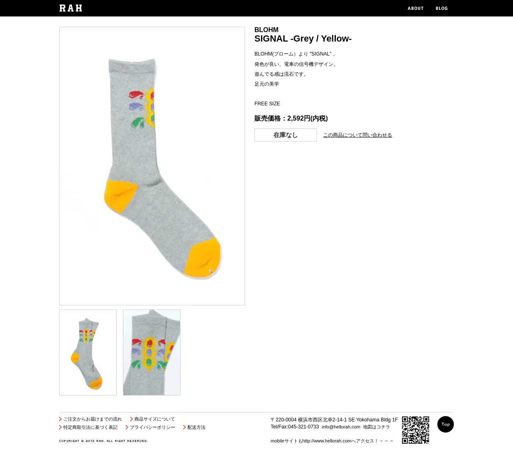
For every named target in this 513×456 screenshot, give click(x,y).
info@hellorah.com (341, 426)
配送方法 (196, 427)
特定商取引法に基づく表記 (90, 427)
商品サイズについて (154, 418)
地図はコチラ (376, 426)
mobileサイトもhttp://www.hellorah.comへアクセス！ (324, 440)
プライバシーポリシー (152, 427)
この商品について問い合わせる (357, 135)
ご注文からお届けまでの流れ (92, 418)
